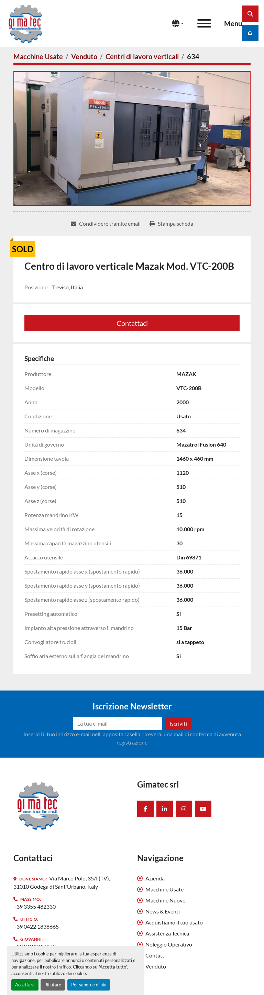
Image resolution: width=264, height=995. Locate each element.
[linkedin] (164, 809)
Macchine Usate (164, 889)
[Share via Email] (105, 223)
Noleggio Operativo (168, 944)
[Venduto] (84, 56)
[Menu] (204, 23)
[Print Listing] (171, 223)
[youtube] (203, 809)
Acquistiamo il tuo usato (174, 922)
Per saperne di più (88, 984)
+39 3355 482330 (34, 906)
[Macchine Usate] (38, 56)
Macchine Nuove (165, 900)
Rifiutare (52, 984)
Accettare (25, 984)
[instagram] (184, 809)
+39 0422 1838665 (36, 926)
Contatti (155, 955)
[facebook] (145, 809)
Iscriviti (178, 723)
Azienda (155, 878)
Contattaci (132, 323)
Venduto (155, 966)
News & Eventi (162, 911)
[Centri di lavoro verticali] (142, 56)
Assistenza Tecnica (167, 933)
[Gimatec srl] (38, 804)
